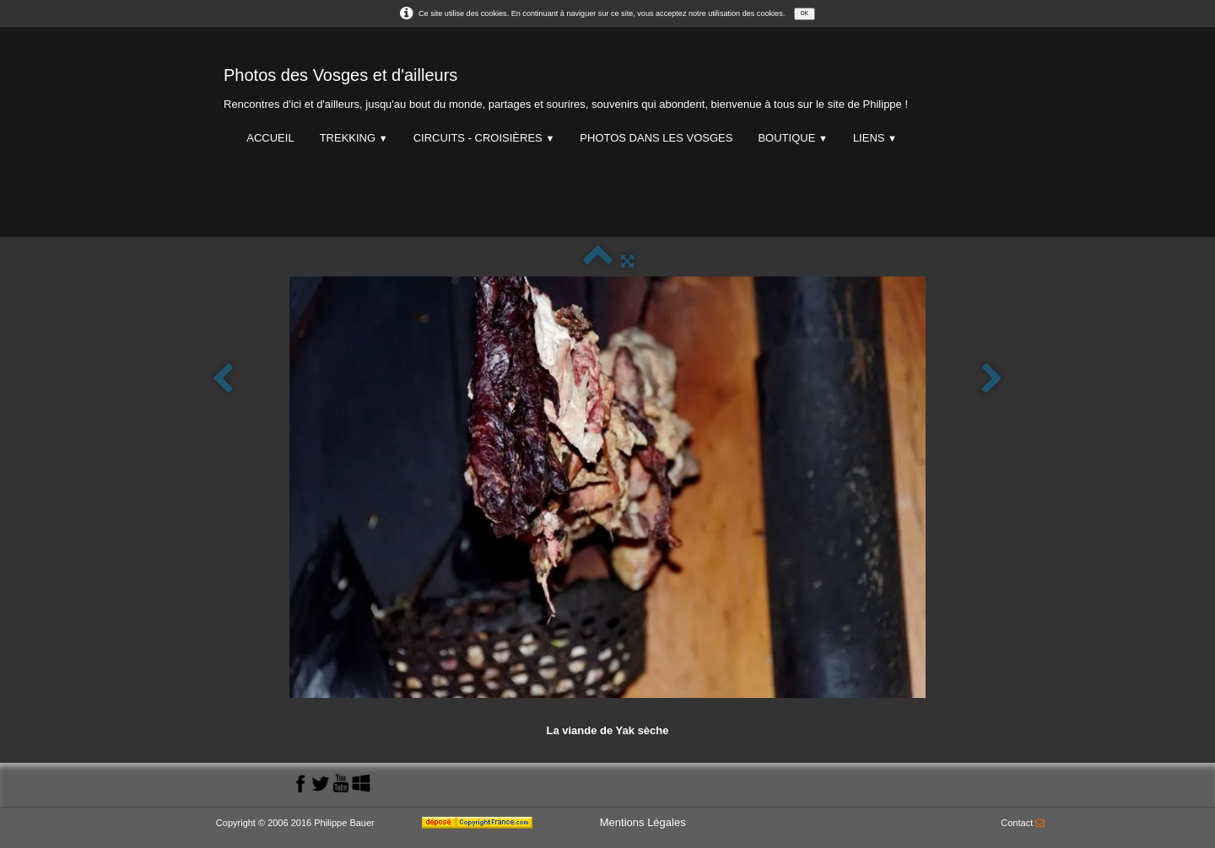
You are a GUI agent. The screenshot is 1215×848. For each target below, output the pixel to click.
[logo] (566, 84)
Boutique (792, 137)
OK (804, 13)
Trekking (354, 137)
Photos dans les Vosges (656, 137)
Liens (875, 137)
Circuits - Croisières (484, 137)
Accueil (270, 137)
